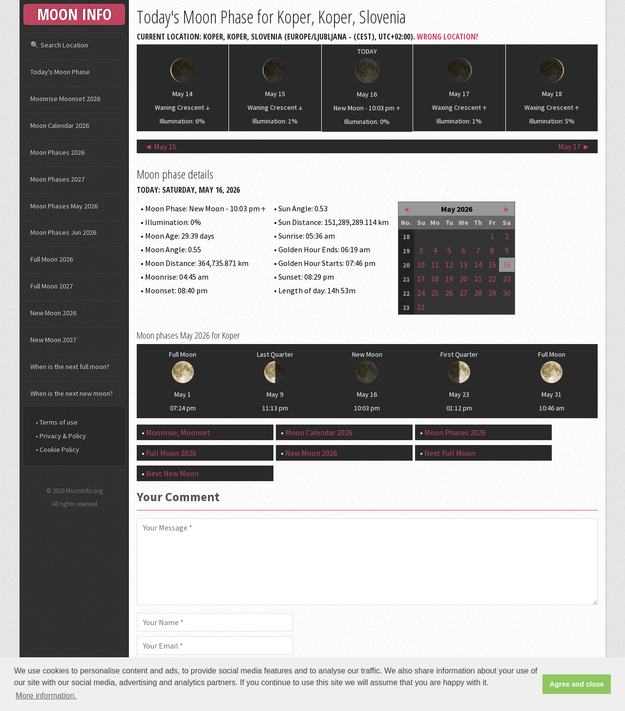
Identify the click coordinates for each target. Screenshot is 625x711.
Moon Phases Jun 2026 (63, 232)
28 (478, 293)
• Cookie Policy (57, 449)
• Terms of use (57, 422)
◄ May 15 (160, 146)
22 (492, 279)
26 (449, 293)
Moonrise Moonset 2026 (65, 98)
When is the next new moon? (71, 393)
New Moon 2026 (311, 453)
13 (463, 264)
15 (492, 264)
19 (449, 279)
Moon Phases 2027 (57, 179)
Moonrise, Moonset (178, 432)
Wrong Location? (448, 36)
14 (478, 264)
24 (421, 293)
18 (435, 279)
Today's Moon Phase (60, 71)
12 (449, 264)
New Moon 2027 (53, 339)
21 (478, 279)
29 (492, 293)
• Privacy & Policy (61, 435)
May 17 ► (574, 146)
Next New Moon (172, 473)
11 (435, 264)
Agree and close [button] (577, 684)
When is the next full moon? (69, 366)
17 (421, 279)
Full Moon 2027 (51, 286)
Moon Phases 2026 (455, 432)
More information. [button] (46, 695)
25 (435, 293)
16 (507, 264)
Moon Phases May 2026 (64, 206)
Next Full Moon (449, 453)
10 (421, 264)
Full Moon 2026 (171, 453)
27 (463, 293)
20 (463, 279)
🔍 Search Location (59, 45)
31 (421, 307)
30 (507, 293)
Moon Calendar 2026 (319, 432)
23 (507, 279)
